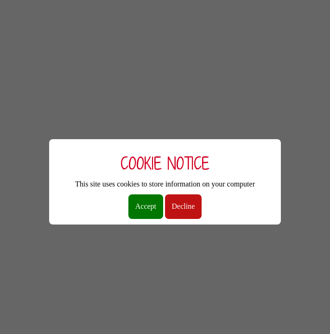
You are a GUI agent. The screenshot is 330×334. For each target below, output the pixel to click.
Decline (183, 206)
